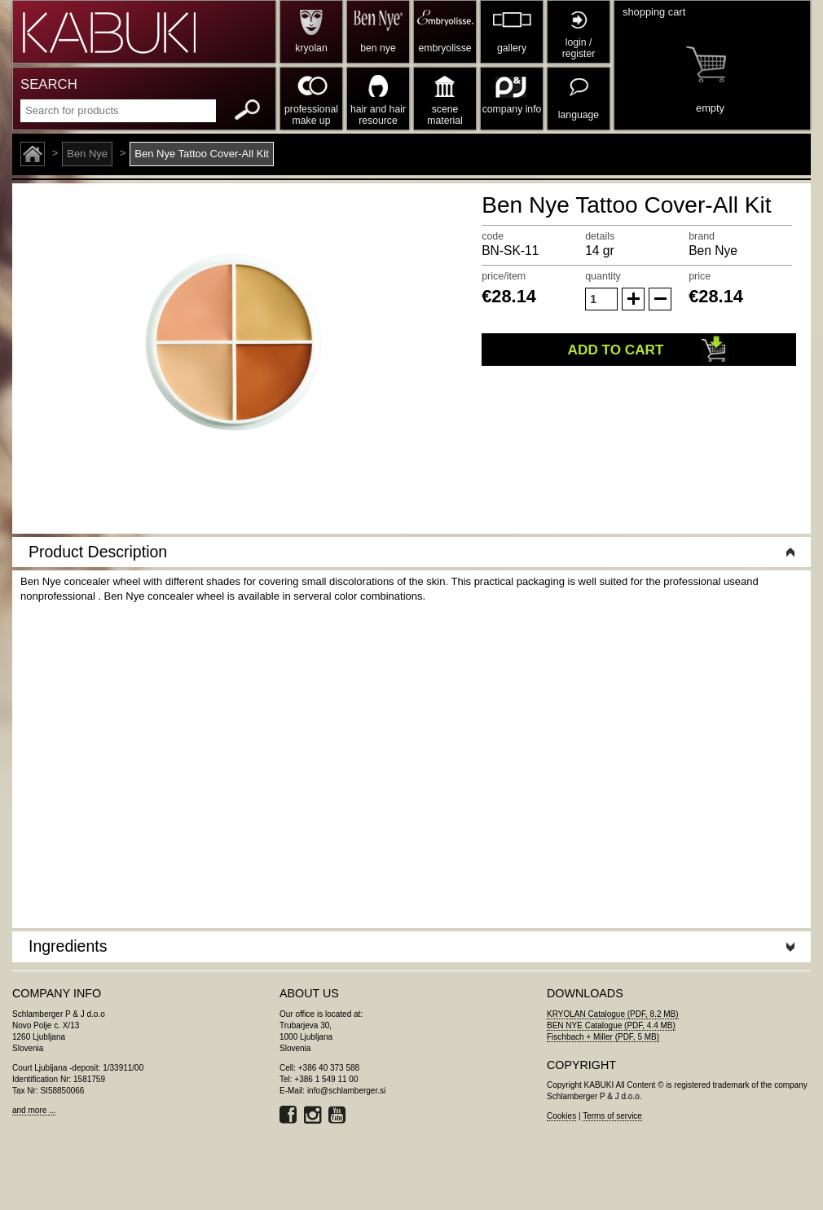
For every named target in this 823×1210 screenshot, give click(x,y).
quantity (603, 276)
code (493, 236)
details (599, 236)
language (578, 115)
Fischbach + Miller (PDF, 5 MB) (603, 1036)
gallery (511, 48)
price (700, 276)
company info (512, 109)
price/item (504, 276)
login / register (579, 48)
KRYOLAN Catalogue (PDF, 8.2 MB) (613, 1014)
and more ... (33, 1110)
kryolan (311, 48)
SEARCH (48, 84)
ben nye (377, 48)
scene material (444, 114)
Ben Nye (87, 153)
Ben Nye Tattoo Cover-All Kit (201, 153)
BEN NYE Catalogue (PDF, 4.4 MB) (611, 1025)
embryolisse (444, 48)
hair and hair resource (378, 114)
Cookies (561, 1115)
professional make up (311, 114)
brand (702, 236)
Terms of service (612, 1115)
